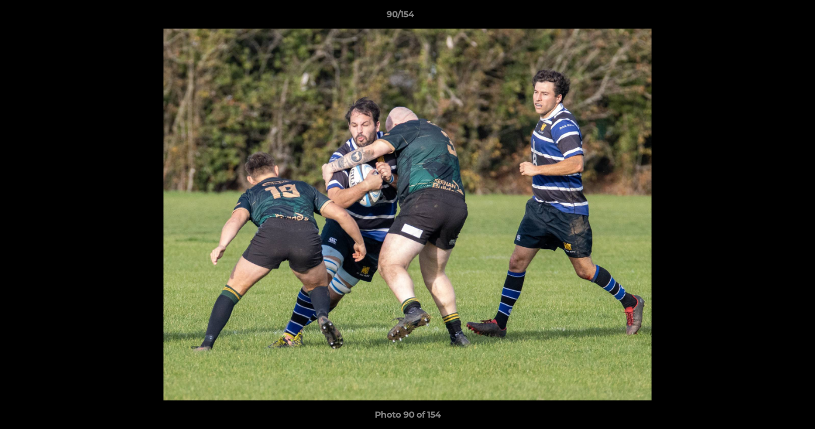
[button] (765, 17)
